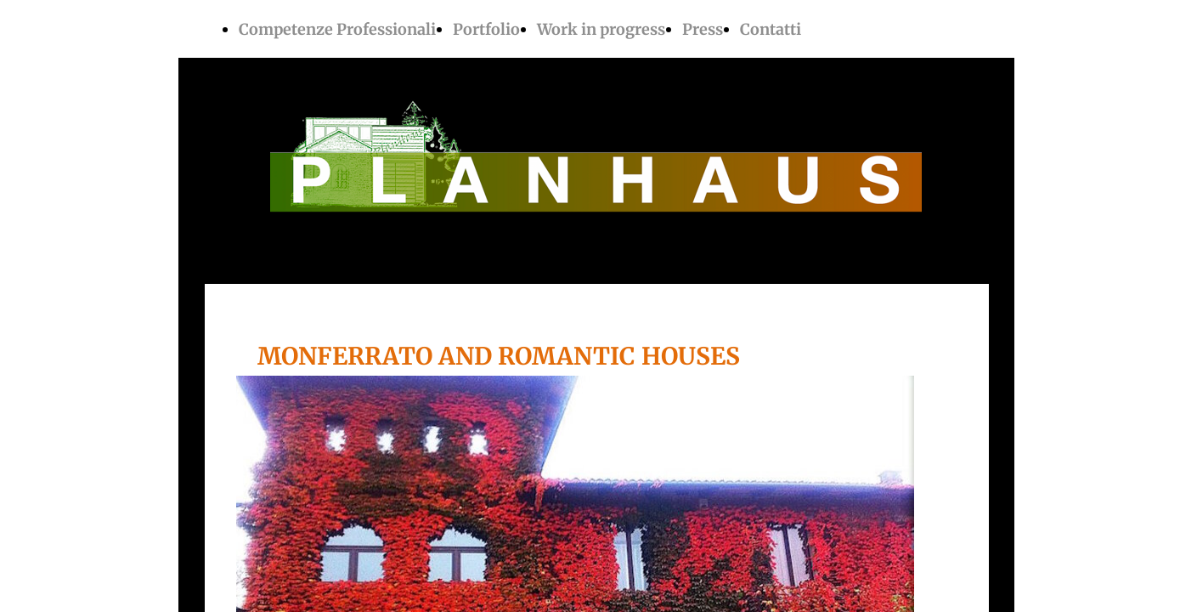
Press (702, 29)
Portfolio (486, 29)
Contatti (770, 29)
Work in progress (601, 29)
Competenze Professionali (337, 29)
